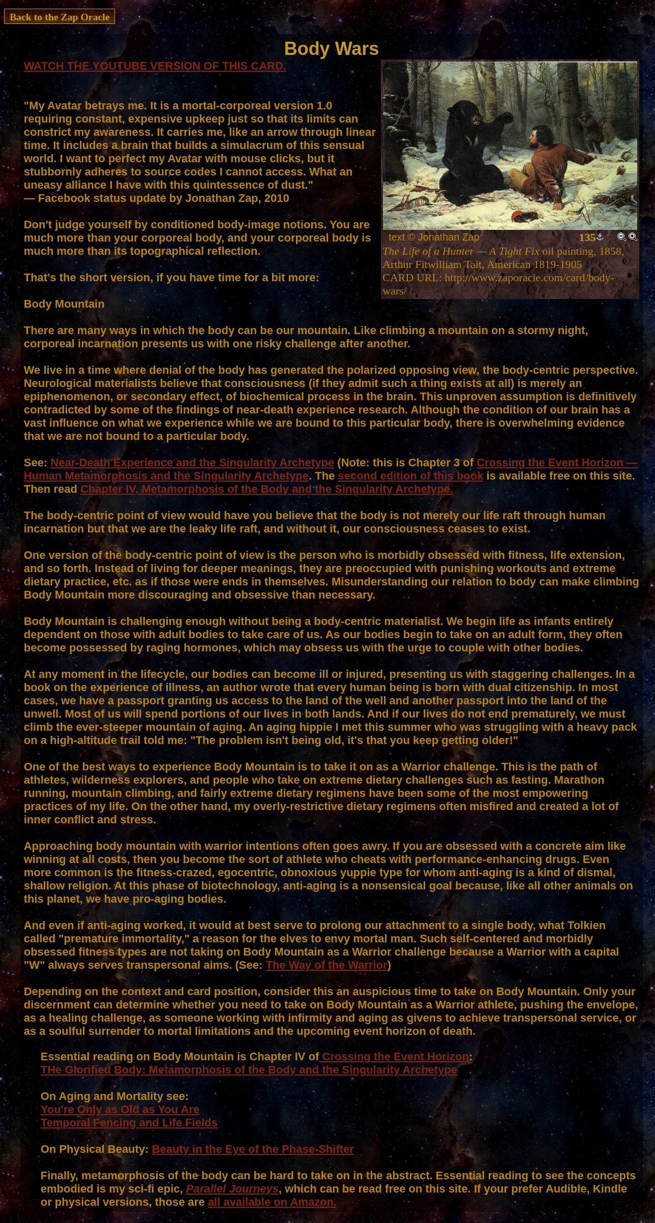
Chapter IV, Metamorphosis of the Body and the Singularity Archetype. (266, 489)
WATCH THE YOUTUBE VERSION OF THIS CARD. (155, 65)
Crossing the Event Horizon (394, 1056)
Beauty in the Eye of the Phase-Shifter (253, 1149)
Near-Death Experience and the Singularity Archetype (192, 462)
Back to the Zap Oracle (60, 16)
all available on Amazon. (272, 1202)
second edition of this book (410, 475)
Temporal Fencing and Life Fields (129, 1122)
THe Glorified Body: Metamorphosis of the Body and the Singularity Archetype (249, 1069)
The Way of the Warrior (326, 965)
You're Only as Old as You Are (120, 1109)
